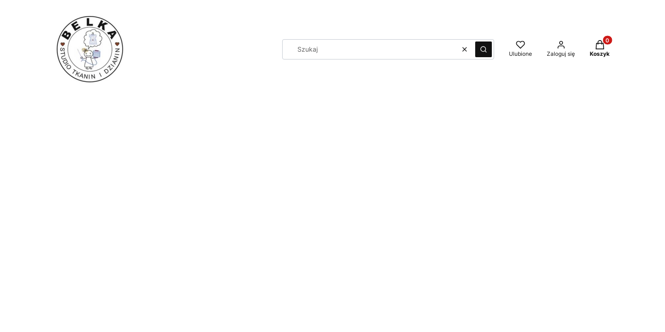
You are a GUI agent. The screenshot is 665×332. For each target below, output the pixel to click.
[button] (483, 49)
